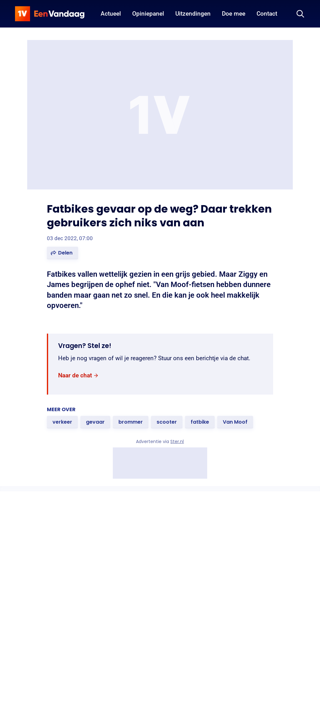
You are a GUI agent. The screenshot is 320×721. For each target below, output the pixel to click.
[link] (78, 376)
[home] (49, 13)
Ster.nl (177, 441)
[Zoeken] (300, 13)
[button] (62, 253)
